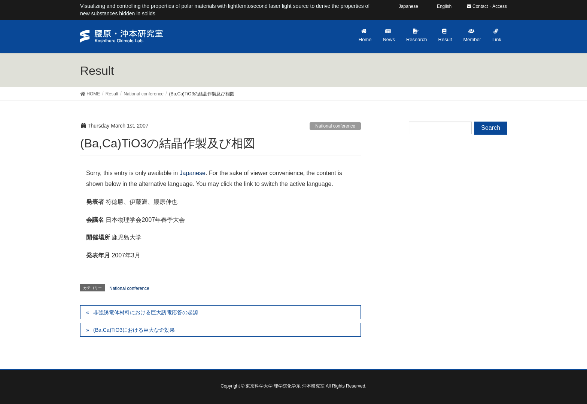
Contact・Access (487, 6)
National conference (335, 126)
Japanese (193, 173)
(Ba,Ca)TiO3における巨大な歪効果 (134, 330)
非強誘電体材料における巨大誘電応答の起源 (145, 312)
